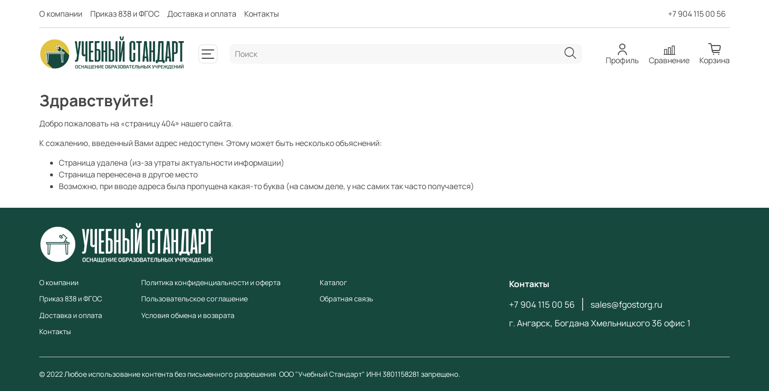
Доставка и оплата (201, 13)
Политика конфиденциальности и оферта (211, 282)
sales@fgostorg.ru (626, 304)
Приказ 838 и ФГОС (124, 13)
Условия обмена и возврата (187, 315)
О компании (60, 13)
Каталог (333, 282)
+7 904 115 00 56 (697, 13)
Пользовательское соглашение (194, 298)
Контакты (261, 13)
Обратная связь (346, 298)
